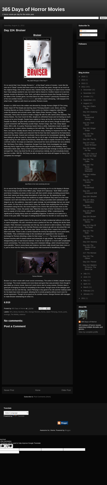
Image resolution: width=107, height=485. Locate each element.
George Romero (34, 312)
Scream (45, 236)
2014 (83, 80)
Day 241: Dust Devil (88, 124)
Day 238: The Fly (89, 139)
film (26, 312)
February (87, 291)
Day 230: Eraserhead (88, 186)
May (85, 280)
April (85, 284)
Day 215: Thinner (89, 262)
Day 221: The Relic (88, 232)
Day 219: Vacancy (90, 242)
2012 (83, 87)
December (87, 90)
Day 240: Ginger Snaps (89, 129)
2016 (83, 77)
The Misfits (15, 314)
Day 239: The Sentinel (88, 135)
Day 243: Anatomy (90, 112)
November (87, 93)
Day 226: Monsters (87, 206)
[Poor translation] (9, 446)
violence (22, 314)
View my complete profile (88, 332)
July (85, 274)
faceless (21, 312)
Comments (85, 35)
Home (37, 390)
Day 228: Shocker (90, 196)
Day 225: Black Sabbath (89, 212)
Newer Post (9, 390)
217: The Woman (89, 253)
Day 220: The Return (88, 237)
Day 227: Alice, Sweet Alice (89, 201)
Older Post (66, 390)
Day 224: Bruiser (89, 216)
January (86, 294)
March (86, 287)
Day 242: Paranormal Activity (88, 117)
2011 (83, 298)
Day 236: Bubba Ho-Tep (89, 149)
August (86, 103)
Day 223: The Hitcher (88, 221)
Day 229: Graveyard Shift (90, 192)
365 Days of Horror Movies (33, 9)
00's (11, 312)
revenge (7, 314)
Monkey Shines (28, 99)
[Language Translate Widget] (16, 413)
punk (65, 312)
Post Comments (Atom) (42, 397)
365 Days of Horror (89, 322)
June (85, 277)
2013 (83, 83)
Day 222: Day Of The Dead (89, 226)
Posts (83, 31)
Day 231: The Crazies (88, 181)
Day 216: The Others (88, 257)
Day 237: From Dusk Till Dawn (89, 144)
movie (60, 312)
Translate (18, 416)
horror (43, 312)
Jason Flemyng (51, 312)
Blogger (67, 430)
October (86, 96)
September (87, 100)
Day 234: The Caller (88, 160)
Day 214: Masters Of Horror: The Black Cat (90, 267)
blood (15, 312)
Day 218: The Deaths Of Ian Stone (89, 247)
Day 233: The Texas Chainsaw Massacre (88, 168)
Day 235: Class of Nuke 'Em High (90, 155)
